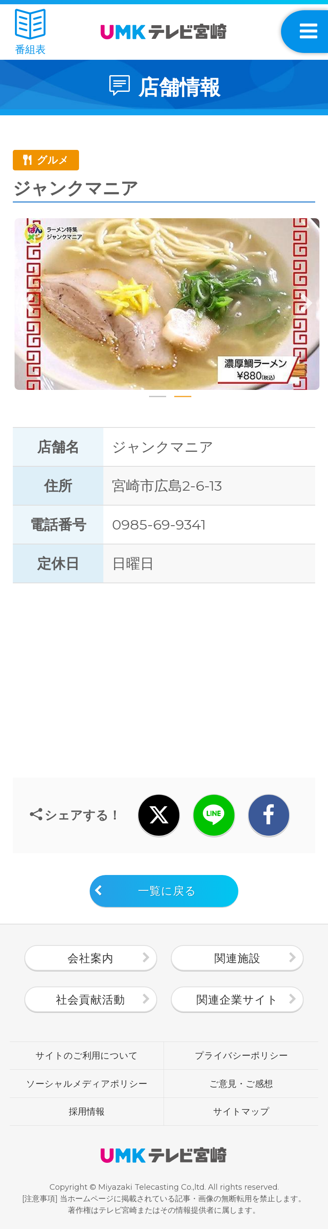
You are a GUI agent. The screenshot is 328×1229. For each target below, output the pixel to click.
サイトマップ (241, 1111)
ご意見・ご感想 (241, 1083)
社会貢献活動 (90, 1000)
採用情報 (87, 1111)
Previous (27, 304)
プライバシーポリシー (241, 1055)
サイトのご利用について (86, 1055)
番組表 (30, 32)
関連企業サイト (237, 1000)
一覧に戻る (167, 891)
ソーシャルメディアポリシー (86, 1083)
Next (306, 304)
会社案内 (90, 958)
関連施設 (237, 958)
